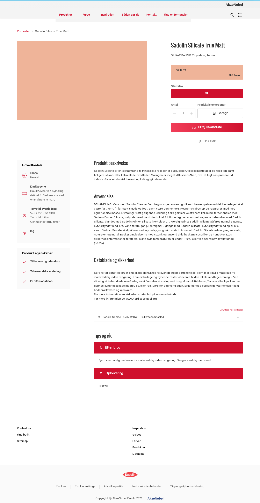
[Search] (232, 15)
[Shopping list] (240, 15)
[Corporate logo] (234, 4)
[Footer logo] (130, 474)
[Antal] (183, 113)
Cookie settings (85, 486)
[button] (238, 317)
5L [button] (207, 93)
